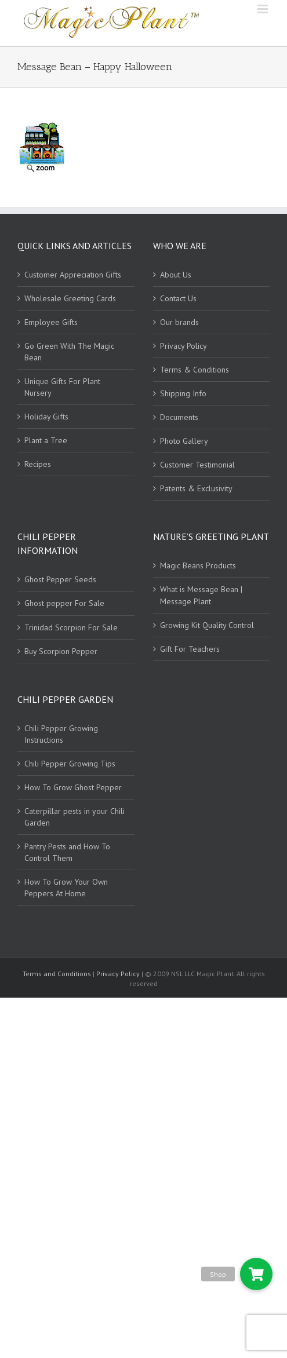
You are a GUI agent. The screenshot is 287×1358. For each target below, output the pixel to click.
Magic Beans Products (198, 565)
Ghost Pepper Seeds (60, 579)
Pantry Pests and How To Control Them (67, 852)
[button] (256, 1274)
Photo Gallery (184, 441)
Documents (179, 417)
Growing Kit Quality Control (207, 625)
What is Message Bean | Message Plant (201, 595)
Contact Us (178, 298)
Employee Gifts (51, 322)
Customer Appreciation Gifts (72, 274)
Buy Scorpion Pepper (60, 651)
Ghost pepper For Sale (64, 603)
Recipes (37, 464)
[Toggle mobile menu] (263, 9)
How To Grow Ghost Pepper (73, 787)
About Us (175, 274)
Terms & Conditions (194, 369)
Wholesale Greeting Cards (70, 298)
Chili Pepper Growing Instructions (61, 734)
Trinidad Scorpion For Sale (71, 627)
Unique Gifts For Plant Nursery (62, 387)
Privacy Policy (183, 346)
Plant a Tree (45, 440)
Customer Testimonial (197, 464)
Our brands (179, 322)
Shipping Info (183, 393)
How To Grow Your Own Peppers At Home (66, 888)
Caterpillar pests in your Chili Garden (74, 817)
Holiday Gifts (46, 416)
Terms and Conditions (58, 973)
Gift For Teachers (190, 649)
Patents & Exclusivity (196, 488)
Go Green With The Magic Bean (69, 352)
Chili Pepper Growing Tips (69, 763)
